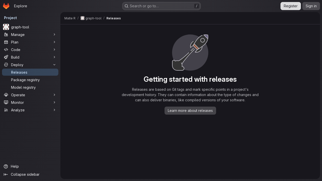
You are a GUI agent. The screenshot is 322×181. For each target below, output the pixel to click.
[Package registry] (30, 79)
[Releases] (30, 72)
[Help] (30, 166)
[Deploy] (30, 64)
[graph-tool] (30, 26)
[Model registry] (30, 87)
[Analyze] (30, 109)
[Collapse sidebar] (30, 174)
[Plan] (30, 42)
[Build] (30, 57)
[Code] (30, 49)
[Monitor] (30, 102)
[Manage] (30, 34)
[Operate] (30, 94)
